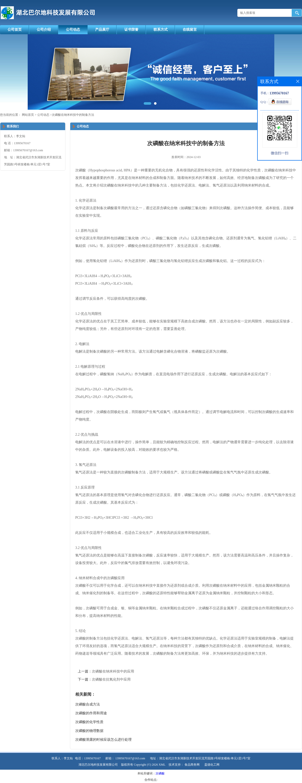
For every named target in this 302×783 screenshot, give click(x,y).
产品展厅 (102, 29)
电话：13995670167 (88, 758)
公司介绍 (44, 29)
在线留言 (190, 29)
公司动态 (73, 29)
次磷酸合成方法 (87, 704)
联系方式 (161, 29)
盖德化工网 (211, 764)
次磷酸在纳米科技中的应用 (113, 671)
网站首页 (28, 115)
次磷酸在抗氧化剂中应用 (111, 679)
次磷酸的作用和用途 (91, 713)
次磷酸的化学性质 (89, 722)
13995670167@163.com (130, 758)
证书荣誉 (131, 29)
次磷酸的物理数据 (89, 731)
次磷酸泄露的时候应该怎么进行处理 (103, 739)
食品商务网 (192, 764)
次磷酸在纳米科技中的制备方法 (73, 115)
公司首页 (15, 29)
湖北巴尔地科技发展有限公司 (98, 764)
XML (162, 764)
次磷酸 (160, 773)
